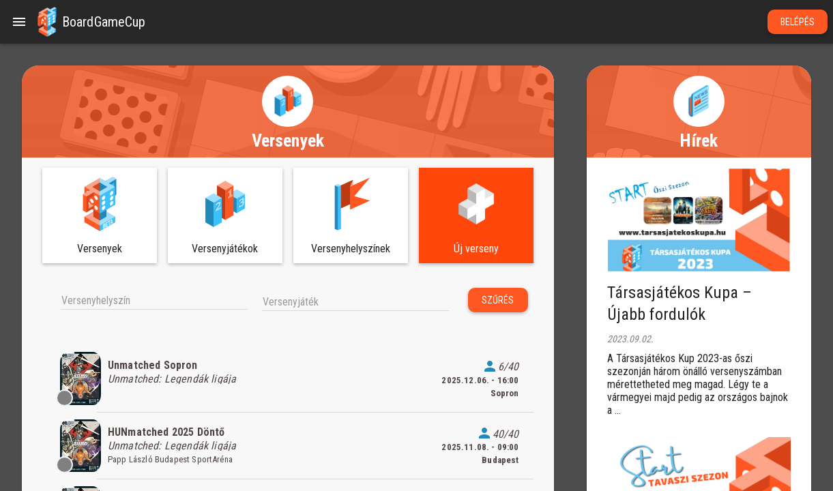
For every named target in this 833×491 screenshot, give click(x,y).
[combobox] (154, 299)
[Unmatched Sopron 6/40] (288, 378)
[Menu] (19, 21)
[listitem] (288, 378)
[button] (47, 22)
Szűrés (498, 300)
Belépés (797, 21)
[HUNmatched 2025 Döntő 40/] (288, 446)
